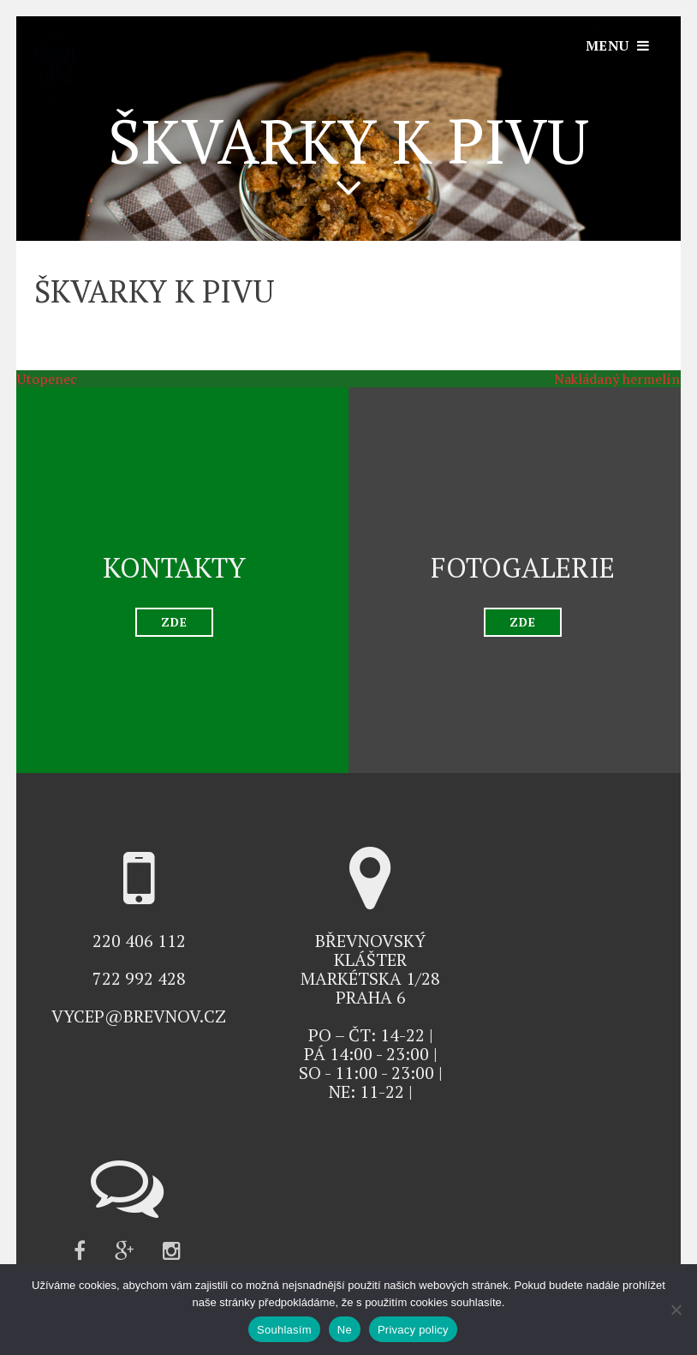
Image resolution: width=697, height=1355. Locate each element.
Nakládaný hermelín (625, 378)
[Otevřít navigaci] (618, 45)
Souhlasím (284, 1329)
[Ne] (675, 1309)
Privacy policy (413, 1329)
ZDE (174, 622)
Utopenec (38, 378)
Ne (344, 1329)
